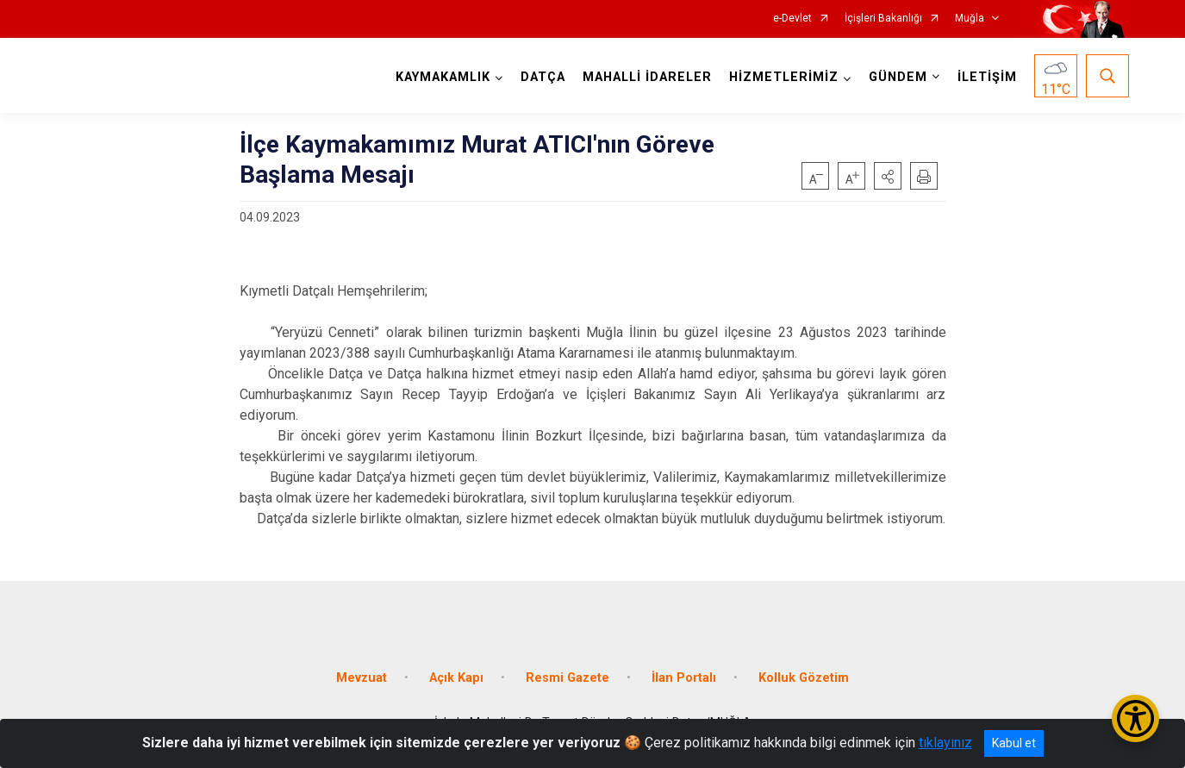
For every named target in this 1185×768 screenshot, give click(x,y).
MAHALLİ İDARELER (647, 77)
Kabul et (1014, 743)
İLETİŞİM (987, 77)
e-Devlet (792, 18)
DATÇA (543, 77)
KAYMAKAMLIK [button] (443, 77)
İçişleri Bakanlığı (883, 18)
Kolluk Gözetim (803, 678)
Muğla (969, 18)
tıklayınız (945, 742)
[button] (887, 176)
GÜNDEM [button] (898, 77)
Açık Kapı (456, 678)
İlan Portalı (684, 678)
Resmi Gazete (567, 678)
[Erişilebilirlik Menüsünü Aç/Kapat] (1135, 718)
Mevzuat (361, 678)
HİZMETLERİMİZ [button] (784, 77)
